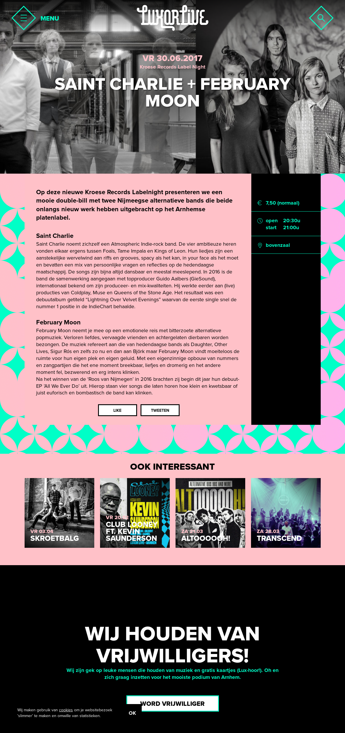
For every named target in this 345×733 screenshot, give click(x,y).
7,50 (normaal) (282, 203)
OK (132, 713)
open (272, 220)
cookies (66, 710)
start (271, 227)
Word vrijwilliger (172, 704)
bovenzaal (278, 245)
